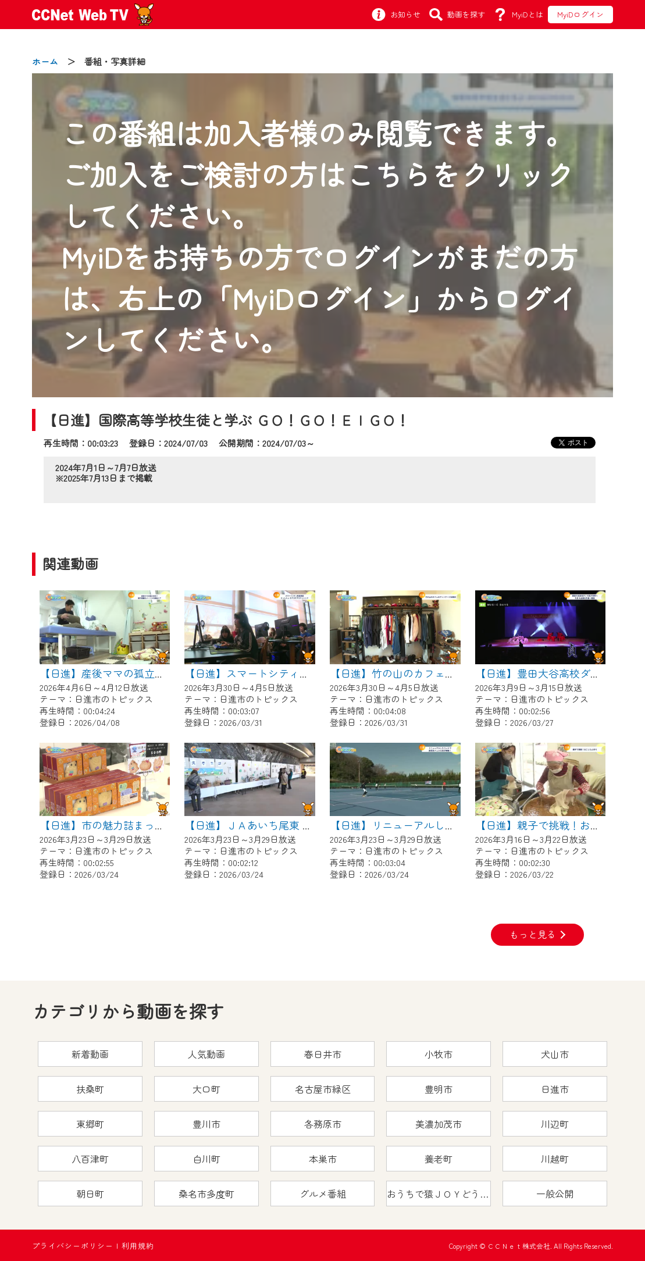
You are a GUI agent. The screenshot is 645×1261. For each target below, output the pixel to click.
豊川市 (206, 1124)
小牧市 (438, 1054)
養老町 (438, 1159)
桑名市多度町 (206, 1194)
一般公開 (554, 1194)
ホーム (45, 61)
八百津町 (90, 1159)
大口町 (206, 1089)
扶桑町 (90, 1089)
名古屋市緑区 (323, 1089)
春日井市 (322, 1054)
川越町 (555, 1159)
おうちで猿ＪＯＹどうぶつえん (439, 1194)
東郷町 (90, 1124)
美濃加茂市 (438, 1124)
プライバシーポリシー (72, 1245)
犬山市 (555, 1054)
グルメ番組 (323, 1194)
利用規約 (138, 1245)
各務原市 (322, 1124)
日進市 (555, 1089)
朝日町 (90, 1194)
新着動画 (90, 1054)
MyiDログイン (580, 14)
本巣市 (323, 1159)
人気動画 (206, 1054)
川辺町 (555, 1124)
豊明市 (438, 1089)
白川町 (206, 1159)
